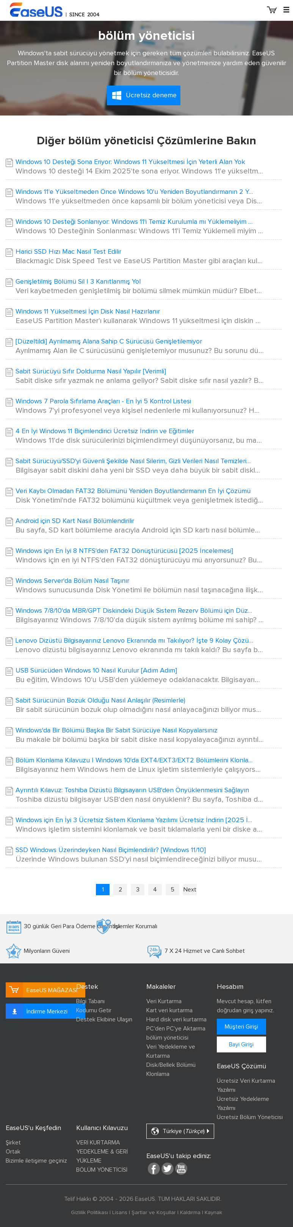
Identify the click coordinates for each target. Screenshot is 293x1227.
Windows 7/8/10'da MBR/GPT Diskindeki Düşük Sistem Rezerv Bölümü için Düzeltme (135, 610)
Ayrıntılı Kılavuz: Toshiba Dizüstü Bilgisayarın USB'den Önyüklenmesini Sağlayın (132, 790)
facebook (154, 1169)
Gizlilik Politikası (89, 1212)
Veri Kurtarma (164, 1001)
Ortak (13, 1152)
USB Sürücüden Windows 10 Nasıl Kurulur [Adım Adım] (96, 670)
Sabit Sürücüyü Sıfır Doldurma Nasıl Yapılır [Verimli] (91, 371)
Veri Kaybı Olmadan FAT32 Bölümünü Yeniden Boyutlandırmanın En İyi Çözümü (133, 491)
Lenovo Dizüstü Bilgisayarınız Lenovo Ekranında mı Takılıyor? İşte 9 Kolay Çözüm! (135, 640)
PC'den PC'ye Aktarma (175, 1029)
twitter (167, 1169)
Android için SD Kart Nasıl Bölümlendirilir (75, 521)
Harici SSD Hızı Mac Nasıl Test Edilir (68, 251)
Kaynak (213, 1212)
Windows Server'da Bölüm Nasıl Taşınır (72, 581)
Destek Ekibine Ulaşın (104, 1019)
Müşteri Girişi (241, 1027)
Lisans (119, 1212)
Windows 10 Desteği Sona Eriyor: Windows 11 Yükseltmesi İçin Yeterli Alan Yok (130, 162)
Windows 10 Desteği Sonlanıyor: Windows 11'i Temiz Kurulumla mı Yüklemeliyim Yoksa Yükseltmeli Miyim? (135, 222)
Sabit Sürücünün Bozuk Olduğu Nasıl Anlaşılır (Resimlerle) (100, 700)
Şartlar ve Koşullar (154, 1212)
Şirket (13, 1143)
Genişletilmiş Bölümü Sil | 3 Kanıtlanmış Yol (78, 281)
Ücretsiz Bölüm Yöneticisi (250, 1117)
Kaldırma (190, 1212)
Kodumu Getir (93, 1010)
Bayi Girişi (241, 1044)
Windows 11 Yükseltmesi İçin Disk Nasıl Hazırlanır (88, 311)
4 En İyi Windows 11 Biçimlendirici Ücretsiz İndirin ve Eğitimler (105, 431)
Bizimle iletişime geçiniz (36, 1161)
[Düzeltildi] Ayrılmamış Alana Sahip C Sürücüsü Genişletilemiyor (109, 341)
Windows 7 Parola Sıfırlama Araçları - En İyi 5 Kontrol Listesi (103, 401)
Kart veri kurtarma (169, 1010)
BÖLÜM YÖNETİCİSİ (101, 1170)
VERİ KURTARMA (98, 1143)
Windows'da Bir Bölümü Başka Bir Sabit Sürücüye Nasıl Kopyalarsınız (117, 730)
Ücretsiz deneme (151, 95)
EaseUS (64, 9)
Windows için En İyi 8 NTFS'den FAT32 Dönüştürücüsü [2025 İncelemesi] (124, 551)
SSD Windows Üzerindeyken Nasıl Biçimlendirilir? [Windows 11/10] (111, 850)
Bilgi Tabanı (90, 1001)
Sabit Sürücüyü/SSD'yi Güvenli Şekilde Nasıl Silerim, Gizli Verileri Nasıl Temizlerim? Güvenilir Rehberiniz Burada (135, 461)
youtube (181, 1169)
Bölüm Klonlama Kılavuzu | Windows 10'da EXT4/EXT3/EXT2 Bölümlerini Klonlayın (135, 760)
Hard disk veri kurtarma (176, 1019)
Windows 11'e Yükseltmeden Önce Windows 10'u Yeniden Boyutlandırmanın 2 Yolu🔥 (135, 192)
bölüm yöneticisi (167, 1038)
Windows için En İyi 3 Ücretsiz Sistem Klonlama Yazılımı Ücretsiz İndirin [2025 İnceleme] (135, 820)
